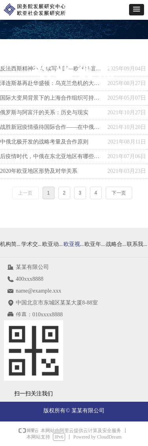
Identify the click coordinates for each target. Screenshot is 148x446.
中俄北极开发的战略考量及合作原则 (44, 142)
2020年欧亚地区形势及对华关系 (38, 171)
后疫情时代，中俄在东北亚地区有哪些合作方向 (51, 156)
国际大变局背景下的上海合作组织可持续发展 (51, 98)
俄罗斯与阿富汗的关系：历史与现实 (44, 112)
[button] (136, 9)
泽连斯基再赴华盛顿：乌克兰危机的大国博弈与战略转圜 (51, 83)
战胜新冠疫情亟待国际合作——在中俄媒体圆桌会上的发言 (51, 127)
